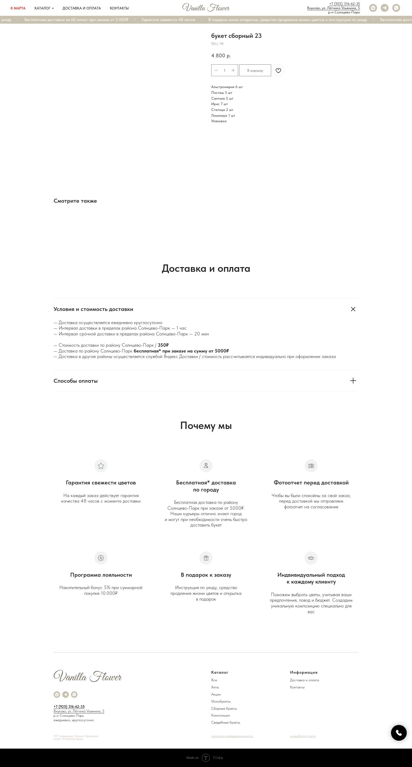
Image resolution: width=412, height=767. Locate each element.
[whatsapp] (396, 8)
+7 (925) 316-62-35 (344, 4)
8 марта (18, 8)
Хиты (215, 687)
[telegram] (385, 8)
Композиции (220, 715)
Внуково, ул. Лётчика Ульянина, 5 (333, 8)
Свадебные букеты (225, 722)
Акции (216, 694)
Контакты (119, 8)
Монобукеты (220, 701)
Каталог (42, 8)
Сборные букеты (224, 708)
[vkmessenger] (373, 8)
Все (214, 680)
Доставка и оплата (82, 8)
